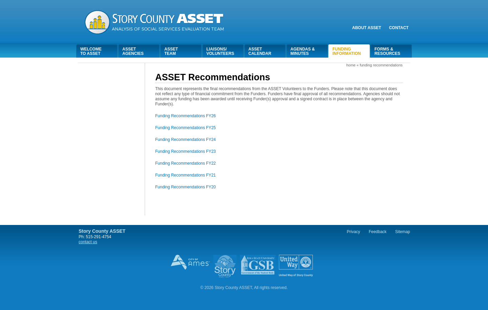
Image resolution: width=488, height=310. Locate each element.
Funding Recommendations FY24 (185, 139)
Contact (399, 27)
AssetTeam (171, 51)
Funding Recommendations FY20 (185, 187)
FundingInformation (346, 51)
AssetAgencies (133, 51)
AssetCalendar (259, 51)
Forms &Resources (387, 51)
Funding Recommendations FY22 (185, 163)
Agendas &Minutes (302, 51)
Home (351, 65)
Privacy (353, 231)
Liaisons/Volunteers (220, 51)
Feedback (378, 231)
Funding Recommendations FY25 (185, 127)
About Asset (366, 27)
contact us (88, 242)
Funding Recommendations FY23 (185, 151)
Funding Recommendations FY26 (185, 115)
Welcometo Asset (91, 51)
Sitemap (402, 231)
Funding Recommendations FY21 (185, 175)
